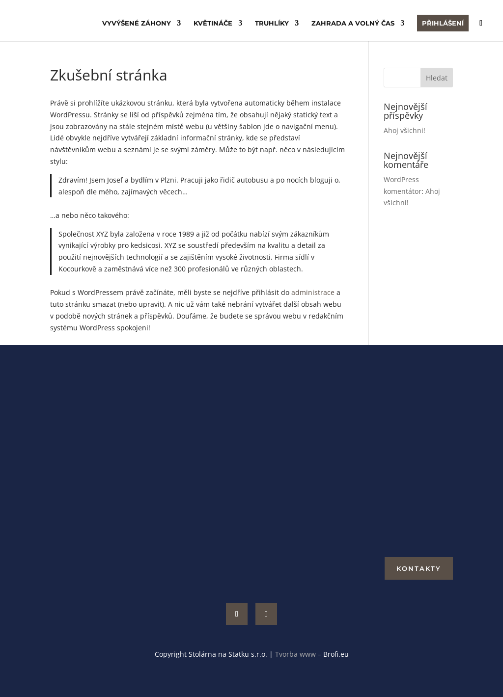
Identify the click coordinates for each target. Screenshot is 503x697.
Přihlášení (443, 23)
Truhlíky (272, 23)
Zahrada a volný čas (352, 23)
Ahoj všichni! (404, 130)
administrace (313, 292)
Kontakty (418, 568)
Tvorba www (296, 654)
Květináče (213, 23)
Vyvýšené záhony (136, 23)
